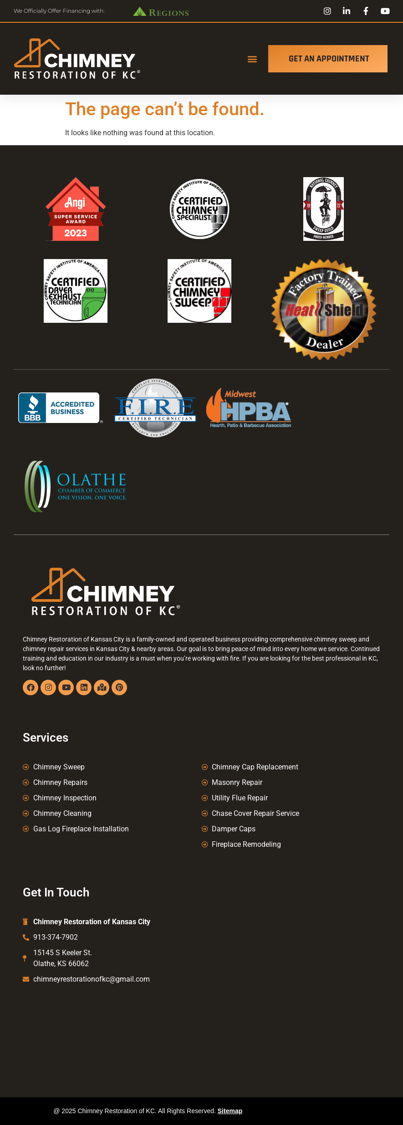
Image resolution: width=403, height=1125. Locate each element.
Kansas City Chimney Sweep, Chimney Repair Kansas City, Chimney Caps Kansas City (201, 1028)
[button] (252, 58)
